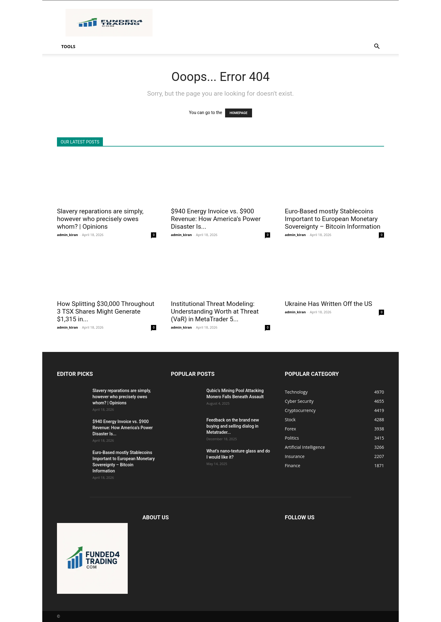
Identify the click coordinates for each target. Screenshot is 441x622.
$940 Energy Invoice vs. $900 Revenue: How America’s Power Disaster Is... (216, 219)
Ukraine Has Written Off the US (328, 303)
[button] (376, 47)
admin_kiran (67, 234)
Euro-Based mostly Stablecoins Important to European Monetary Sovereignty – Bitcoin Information (332, 219)
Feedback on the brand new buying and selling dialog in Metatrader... (232, 426)
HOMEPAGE (238, 113)
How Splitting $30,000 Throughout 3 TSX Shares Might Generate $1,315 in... (105, 311)
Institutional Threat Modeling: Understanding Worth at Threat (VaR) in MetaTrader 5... (215, 311)
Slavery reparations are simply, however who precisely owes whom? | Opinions (100, 219)
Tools (68, 46)
